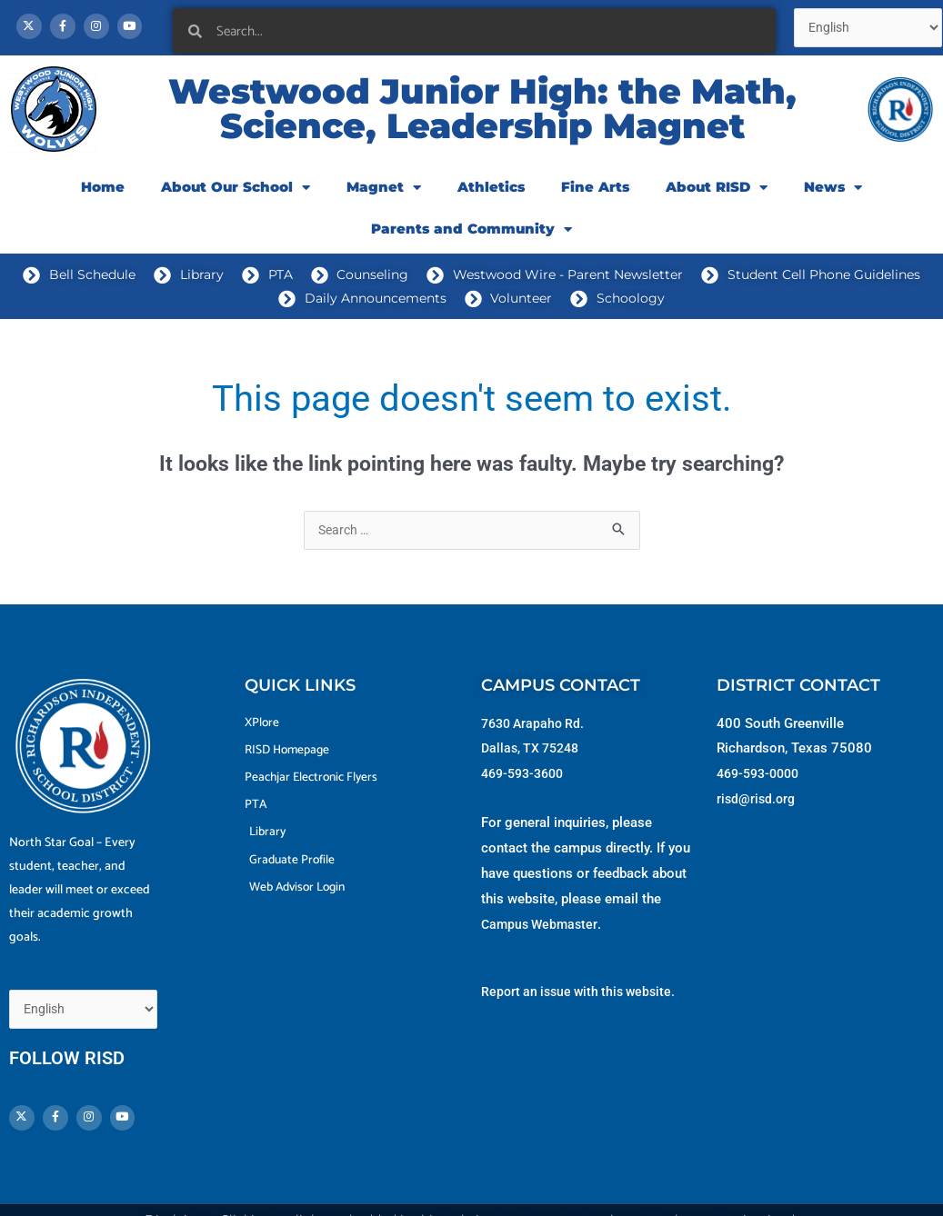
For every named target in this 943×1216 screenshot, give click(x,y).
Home (103, 194)
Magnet (383, 195)
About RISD (716, 195)
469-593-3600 (526, 781)
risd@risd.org (757, 807)
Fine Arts (595, 194)
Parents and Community (471, 237)
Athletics (491, 194)
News (833, 195)
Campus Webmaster (542, 932)
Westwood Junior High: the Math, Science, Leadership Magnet (482, 115)
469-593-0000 (762, 781)
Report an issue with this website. (583, 1000)
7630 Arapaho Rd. (536, 731)
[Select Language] (88, 994)
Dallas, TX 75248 (534, 756)
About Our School (235, 195)
